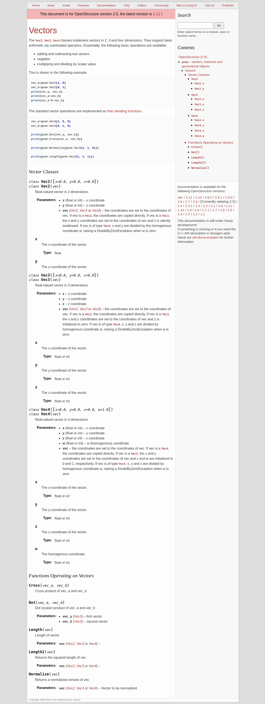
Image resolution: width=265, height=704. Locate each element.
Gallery (141, 5)
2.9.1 (218, 197)
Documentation (106, 5)
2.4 (180, 206)
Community (161, 5)
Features (83, 5)
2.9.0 (228, 197)
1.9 (189, 210)
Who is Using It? (187, 5)
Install (66, 5)
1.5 (230, 210)
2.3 (198, 206)
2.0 (220, 206)
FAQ (127, 5)
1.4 (180, 214)
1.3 (187, 214)
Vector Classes (199, 74)
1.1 (202, 214)
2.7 (187, 201)
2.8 (180, 201)
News (51, 5)
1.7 (215, 210)
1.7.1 (206, 210)
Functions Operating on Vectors (210, 142)
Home (36, 5)
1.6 (222, 210)
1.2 (195, 214)
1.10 (181, 210)
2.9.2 (208, 197)
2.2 (205, 206)
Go (219, 25)
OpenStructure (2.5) (193, 57)
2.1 (213, 206)
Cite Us (209, 5)
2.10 (198, 197)
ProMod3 (228, 5)
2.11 (156, 14)
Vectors (190, 70)
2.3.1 (189, 206)
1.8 (197, 210)
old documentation (205, 237)
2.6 (195, 201)
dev (180, 197)
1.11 (229, 206)
